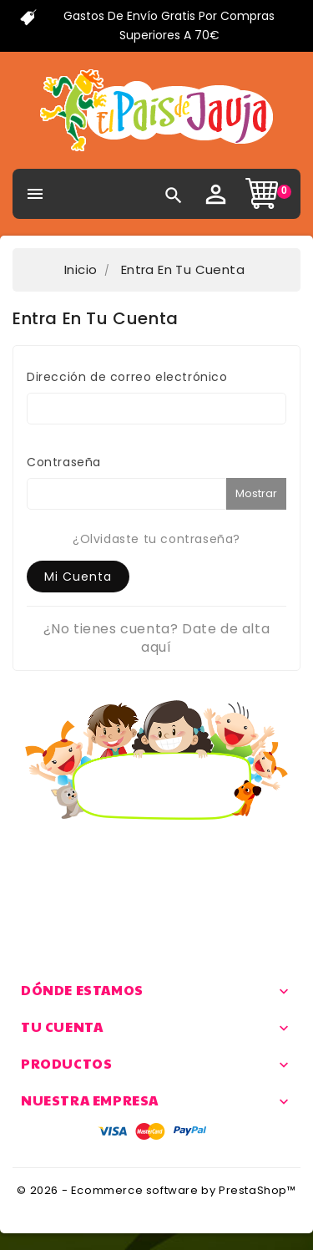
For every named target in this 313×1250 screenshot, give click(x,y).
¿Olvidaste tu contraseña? (156, 539)
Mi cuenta (78, 576)
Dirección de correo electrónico (127, 376)
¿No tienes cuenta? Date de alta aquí (156, 638)
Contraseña (64, 462)
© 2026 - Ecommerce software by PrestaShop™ (156, 1190)
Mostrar (256, 493)
